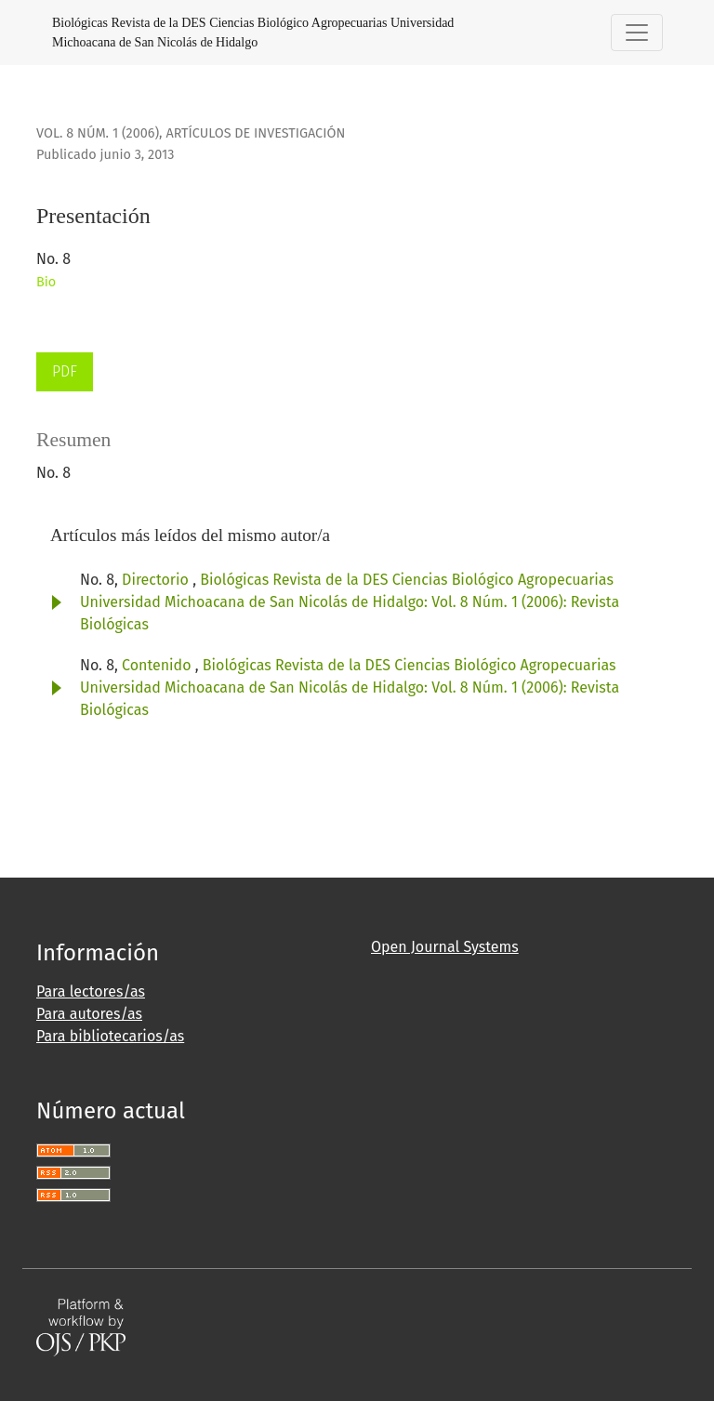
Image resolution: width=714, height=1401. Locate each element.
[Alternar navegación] (637, 32)
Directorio (157, 579)
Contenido (158, 665)
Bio (46, 282)
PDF (64, 371)
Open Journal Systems (445, 947)
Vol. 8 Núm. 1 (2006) (97, 133)
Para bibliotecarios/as (110, 1036)
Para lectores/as (90, 991)
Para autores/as (89, 1014)
